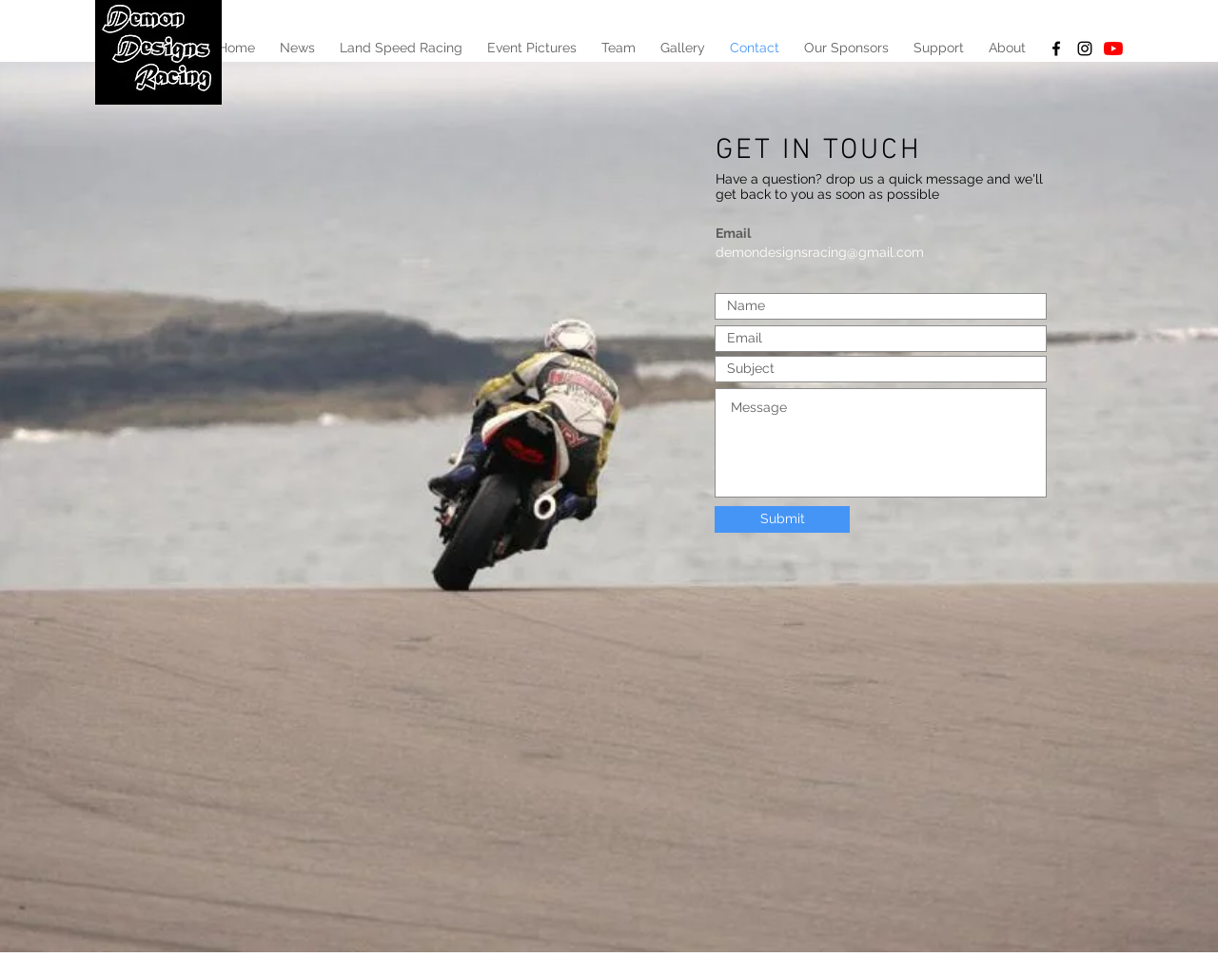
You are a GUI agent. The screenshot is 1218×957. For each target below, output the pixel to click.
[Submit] (782, 519)
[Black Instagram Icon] (1084, 48)
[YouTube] (1113, 48)
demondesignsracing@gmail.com (820, 252)
